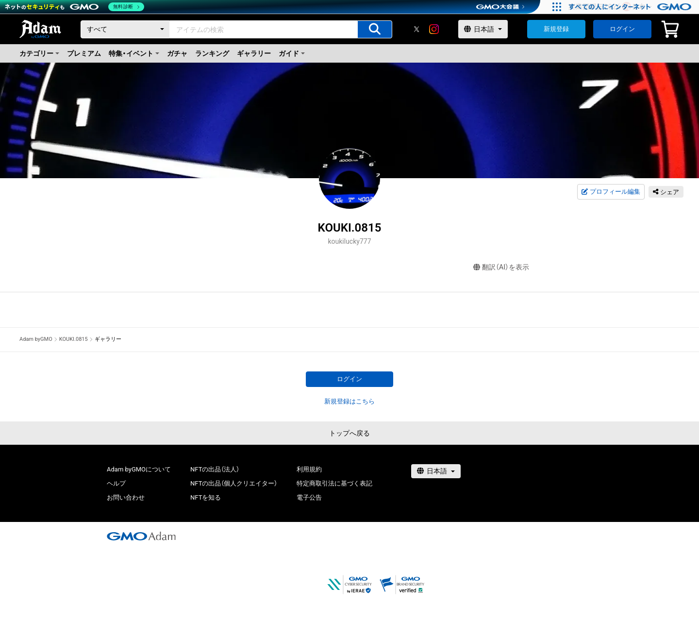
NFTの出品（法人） (214, 469)
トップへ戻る (349, 433)
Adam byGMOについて (139, 469)
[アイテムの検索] (374, 29)
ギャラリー (254, 53)
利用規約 (309, 469)
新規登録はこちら (349, 401)
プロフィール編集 (611, 192)
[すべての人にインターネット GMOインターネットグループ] (631, 7)
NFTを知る (205, 497)
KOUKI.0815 (73, 339)
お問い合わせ (126, 497)
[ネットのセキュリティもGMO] (74, 7)
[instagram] (434, 29)
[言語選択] (483, 29)
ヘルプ (116, 483)
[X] (416, 29)
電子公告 (309, 497)
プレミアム (84, 53)
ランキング (212, 53)
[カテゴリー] (125, 29)
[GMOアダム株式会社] (141, 536)
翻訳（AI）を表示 (501, 267)
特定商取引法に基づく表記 (334, 483)
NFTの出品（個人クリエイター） (233, 483)
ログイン (622, 29)
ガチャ (177, 53)
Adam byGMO (35, 339)
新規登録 (556, 29)
